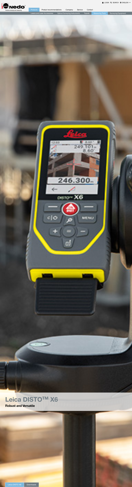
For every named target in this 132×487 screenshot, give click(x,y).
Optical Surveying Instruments (68, 13)
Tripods (86, 13)
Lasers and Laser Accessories (42, 13)
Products (34, 10)
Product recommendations (51, 10)
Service (80, 10)
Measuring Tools (100, 13)
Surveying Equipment (118, 13)
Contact (90, 10)
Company (69, 10)
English (125, 2)
